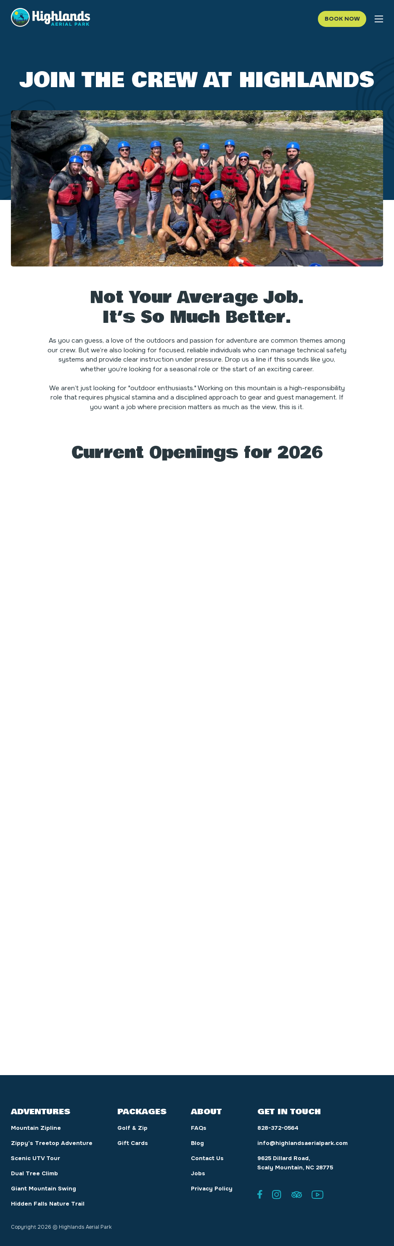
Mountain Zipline (36, 1128)
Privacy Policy (212, 1188)
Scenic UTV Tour (35, 1158)
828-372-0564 (278, 1128)
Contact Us (207, 1158)
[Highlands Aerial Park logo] (50, 18)
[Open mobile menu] (379, 19)
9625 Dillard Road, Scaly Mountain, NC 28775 (295, 1163)
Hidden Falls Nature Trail (48, 1203)
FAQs (198, 1128)
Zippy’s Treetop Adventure (52, 1143)
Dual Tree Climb (34, 1173)
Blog (197, 1143)
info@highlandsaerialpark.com (302, 1143)
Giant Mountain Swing (43, 1188)
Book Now (342, 18)
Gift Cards (132, 1143)
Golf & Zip (132, 1128)
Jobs (198, 1173)
